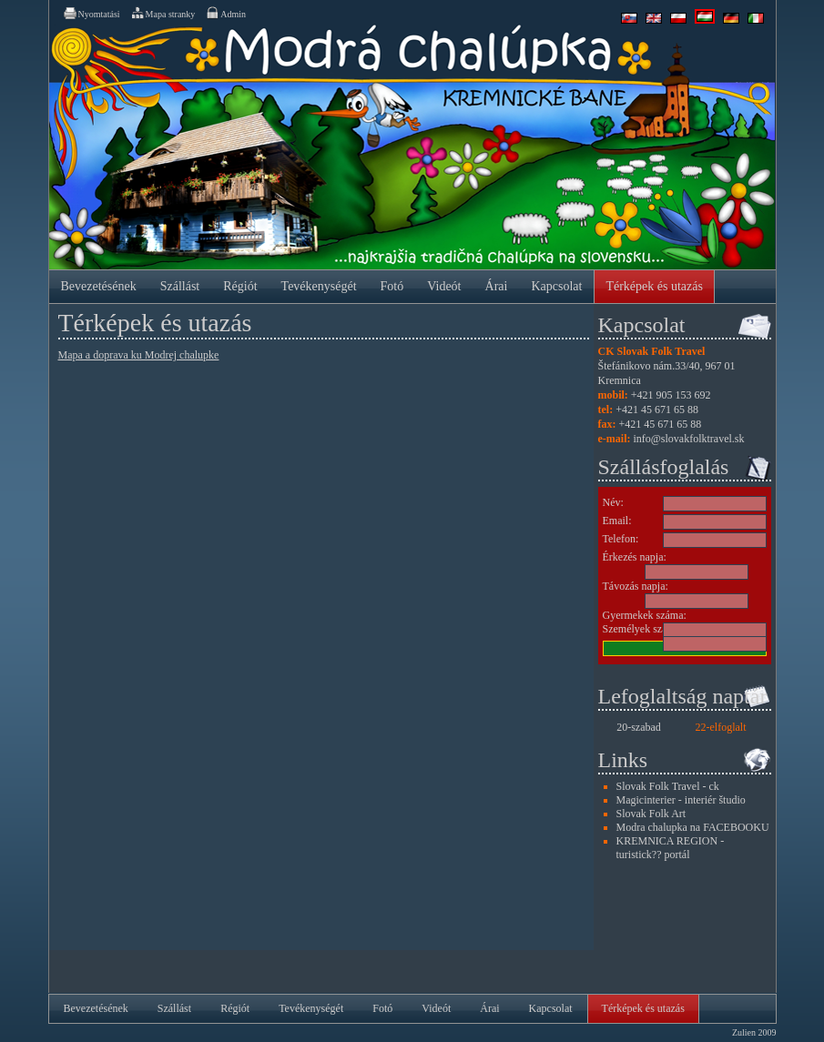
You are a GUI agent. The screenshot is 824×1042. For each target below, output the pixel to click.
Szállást (180, 286)
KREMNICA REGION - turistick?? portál (670, 848)
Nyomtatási (91, 12)
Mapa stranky (163, 12)
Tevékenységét (319, 286)
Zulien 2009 (754, 1032)
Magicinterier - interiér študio (681, 800)
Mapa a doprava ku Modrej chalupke (138, 355)
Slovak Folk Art (651, 813)
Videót (444, 286)
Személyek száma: (643, 628)
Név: (613, 502)
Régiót (240, 286)
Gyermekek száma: (645, 615)
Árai (496, 286)
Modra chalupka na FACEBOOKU (692, 827)
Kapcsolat (556, 286)
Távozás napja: (635, 586)
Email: (617, 520)
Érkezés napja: (634, 557)
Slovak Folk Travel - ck (667, 786)
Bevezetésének (99, 286)
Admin (225, 12)
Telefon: (621, 538)
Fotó (392, 286)
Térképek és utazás (654, 286)
